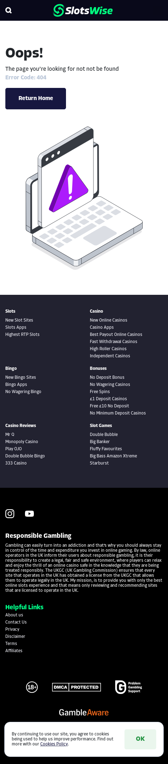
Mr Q (9, 435)
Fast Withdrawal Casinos (113, 342)
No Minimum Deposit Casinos (118, 413)
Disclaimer (15, 637)
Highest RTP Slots (22, 335)
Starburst (99, 463)
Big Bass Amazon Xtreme (113, 456)
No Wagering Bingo (23, 392)
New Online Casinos (108, 320)
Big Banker (100, 442)
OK (140, 739)
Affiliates (13, 651)
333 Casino (16, 463)
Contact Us (16, 622)
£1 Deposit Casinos (108, 399)
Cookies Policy (54, 744)
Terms (11, 644)
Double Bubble (104, 435)
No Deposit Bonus (107, 378)
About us (14, 615)
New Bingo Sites (20, 378)
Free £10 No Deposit (109, 406)
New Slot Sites (19, 320)
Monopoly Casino (21, 442)
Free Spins (100, 392)
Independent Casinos (110, 356)
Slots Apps (15, 328)
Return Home (36, 98)
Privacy (12, 629)
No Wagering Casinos (110, 385)
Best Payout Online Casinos (116, 335)
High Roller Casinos (108, 349)
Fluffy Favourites (106, 449)
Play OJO (13, 449)
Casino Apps (102, 328)
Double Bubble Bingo (25, 456)
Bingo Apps (16, 385)
